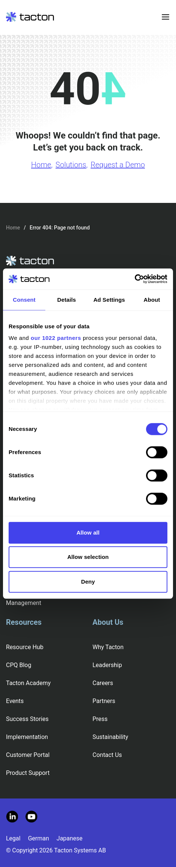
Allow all (88, 532)
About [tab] (151, 299)
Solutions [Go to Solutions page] (70, 164)
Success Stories (27, 718)
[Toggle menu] (165, 17)
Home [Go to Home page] (41, 164)
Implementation (27, 736)
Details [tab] (66, 299)
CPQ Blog (18, 665)
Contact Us (107, 754)
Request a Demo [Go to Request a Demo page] (118, 164)
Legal (13, 838)
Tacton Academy (28, 683)
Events (15, 701)
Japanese (69, 838)
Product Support (27, 772)
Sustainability (110, 736)
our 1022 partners (56, 338)
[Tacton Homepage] (30, 17)
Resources (24, 622)
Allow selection (88, 557)
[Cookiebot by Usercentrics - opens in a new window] (134, 279)
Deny (88, 581)
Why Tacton (108, 647)
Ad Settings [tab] (109, 299)
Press (99, 718)
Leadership (107, 665)
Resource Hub (24, 647)
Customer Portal (27, 754)
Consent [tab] (24, 299)
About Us (107, 622)
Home (13, 228)
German (38, 838)
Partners (103, 701)
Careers (102, 683)
